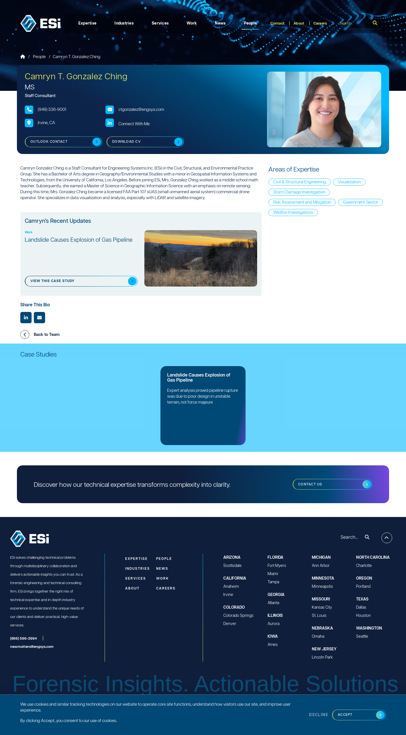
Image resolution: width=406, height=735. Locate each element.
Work (192, 23)
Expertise (87, 23)
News (220, 23)
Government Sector (360, 202)
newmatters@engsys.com (32, 647)
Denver (229, 624)
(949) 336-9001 (52, 109)
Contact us (310, 484)
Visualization (349, 182)
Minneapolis (322, 587)
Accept (345, 715)
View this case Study (52, 281)
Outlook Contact (49, 142)
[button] (24, 334)
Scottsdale (232, 566)
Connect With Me (134, 124)
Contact (277, 23)
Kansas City (322, 607)
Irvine (228, 595)
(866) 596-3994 (23, 639)
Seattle (362, 637)
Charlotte (364, 566)
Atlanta (273, 603)
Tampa (273, 582)
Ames (273, 645)
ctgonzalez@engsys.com (141, 109)
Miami (273, 574)
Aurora (273, 624)
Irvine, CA (46, 123)
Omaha (318, 637)
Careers (320, 23)
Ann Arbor (321, 566)
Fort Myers (277, 566)
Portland (363, 587)
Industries (124, 23)
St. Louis (319, 616)
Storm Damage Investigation (299, 192)
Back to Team (39, 334)
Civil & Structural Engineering (299, 182)
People (250, 23)
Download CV (126, 142)
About (299, 23)
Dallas (361, 607)
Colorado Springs (238, 616)
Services (160, 23)
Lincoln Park (322, 657)
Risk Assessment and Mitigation (302, 202)
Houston (363, 616)
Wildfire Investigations (293, 212)
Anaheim (231, 587)
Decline (318, 715)
